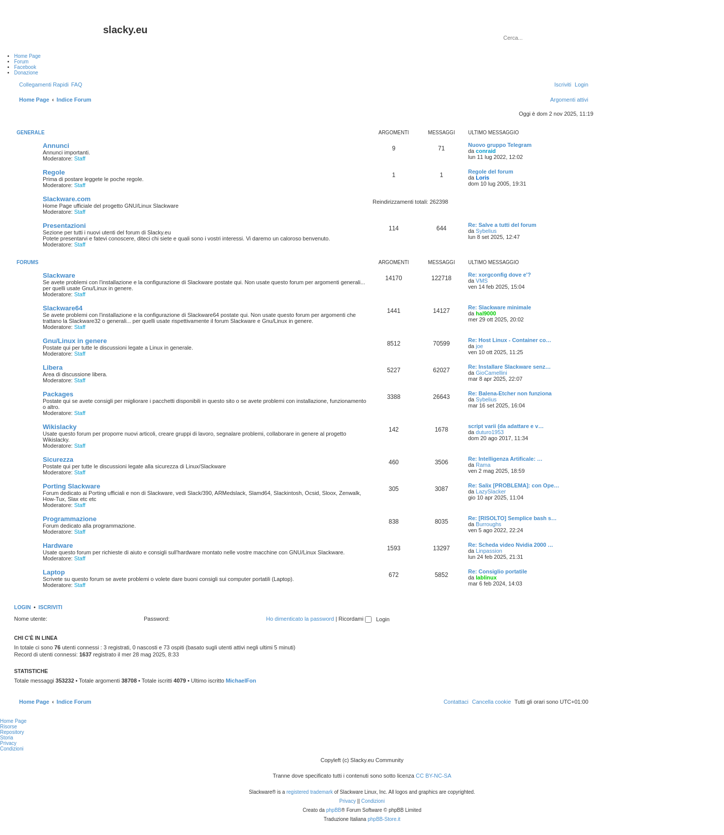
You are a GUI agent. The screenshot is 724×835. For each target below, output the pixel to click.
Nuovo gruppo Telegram (499, 145)
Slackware (59, 275)
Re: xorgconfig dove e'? (499, 275)
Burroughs (488, 524)
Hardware (58, 545)
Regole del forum (490, 172)
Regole (54, 172)
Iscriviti (50, 607)
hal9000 (486, 313)
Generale (31, 132)
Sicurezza (58, 459)
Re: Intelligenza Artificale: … (505, 459)
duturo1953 (490, 432)
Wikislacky (59, 427)
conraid (486, 151)
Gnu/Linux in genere (75, 341)
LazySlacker (491, 491)
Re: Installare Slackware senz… (509, 367)
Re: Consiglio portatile (497, 571)
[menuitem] (76, 84)
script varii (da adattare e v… (506, 426)
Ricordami (355, 619)
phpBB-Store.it (384, 819)
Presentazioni (64, 225)
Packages (58, 394)
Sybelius (486, 231)
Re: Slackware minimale (499, 307)
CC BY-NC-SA (433, 776)
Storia (6, 737)
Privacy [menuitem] (8, 743)
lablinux (486, 577)
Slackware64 (62, 308)
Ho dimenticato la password (300, 619)
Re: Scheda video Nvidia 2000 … (510, 545)
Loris (482, 178)
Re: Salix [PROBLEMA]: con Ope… (514, 485)
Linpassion (489, 551)
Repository (12, 732)
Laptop (54, 572)
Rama (483, 465)
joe (479, 346)
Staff (79, 158)
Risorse (8, 726)
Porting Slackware (71, 486)
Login (22, 607)
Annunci (56, 145)
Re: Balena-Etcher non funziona (510, 393)
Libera (53, 367)
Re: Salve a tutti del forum (502, 225)
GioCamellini (491, 373)
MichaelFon (241, 681)
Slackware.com (66, 199)
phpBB (333, 810)
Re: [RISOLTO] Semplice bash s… (512, 518)
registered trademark (310, 792)
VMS (482, 281)
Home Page (13, 721)
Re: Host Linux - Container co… (510, 340)
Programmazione (70, 519)
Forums (27, 262)
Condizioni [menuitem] (12, 749)
